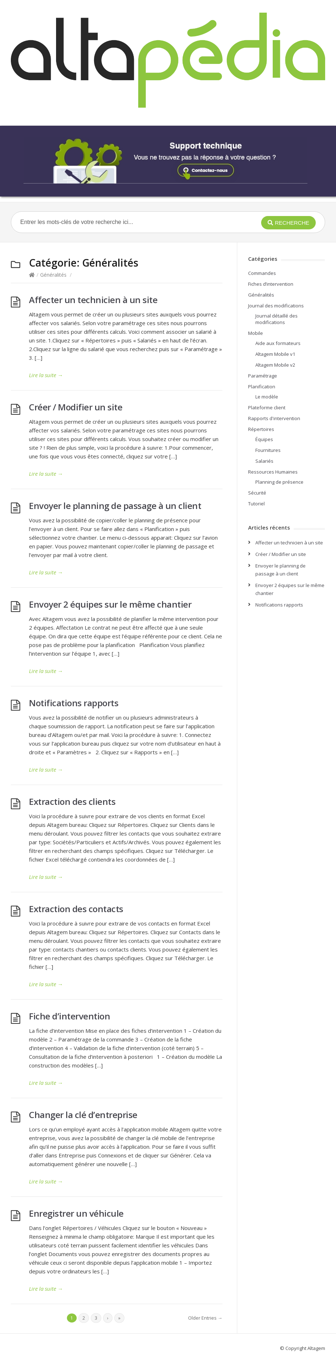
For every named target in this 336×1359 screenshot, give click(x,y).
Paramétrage (262, 375)
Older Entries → (205, 1318)
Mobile (255, 333)
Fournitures (268, 450)
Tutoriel (256, 503)
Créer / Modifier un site (75, 407)
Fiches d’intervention (270, 284)
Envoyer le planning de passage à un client (115, 506)
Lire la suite (46, 375)
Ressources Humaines (273, 472)
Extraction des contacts (76, 909)
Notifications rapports (73, 703)
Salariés (264, 461)
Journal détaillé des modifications (276, 318)
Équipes (264, 439)
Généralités (53, 274)
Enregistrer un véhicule (76, 1213)
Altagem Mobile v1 (275, 354)
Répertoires (261, 429)
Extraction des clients (72, 801)
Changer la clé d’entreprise (83, 1115)
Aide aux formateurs (278, 343)
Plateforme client (266, 407)
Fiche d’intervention (69, 1016)
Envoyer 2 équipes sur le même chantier (110, 604)
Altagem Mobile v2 (275, 365)
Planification (261, 386)
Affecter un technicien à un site (93, 300)
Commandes (262, 273)
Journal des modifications (276, 305)
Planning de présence (279, 482)
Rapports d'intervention (274, 418)
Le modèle (266, 396)
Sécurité (257, 492)
